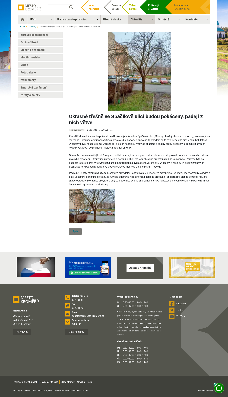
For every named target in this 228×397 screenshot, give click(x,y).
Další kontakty (76, 331)
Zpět (75, 231)
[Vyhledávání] (61, 7)
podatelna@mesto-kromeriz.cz (88, 315)
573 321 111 (78, 299)
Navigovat (22, 331)
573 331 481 (78, 307)
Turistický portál (186, 6)
